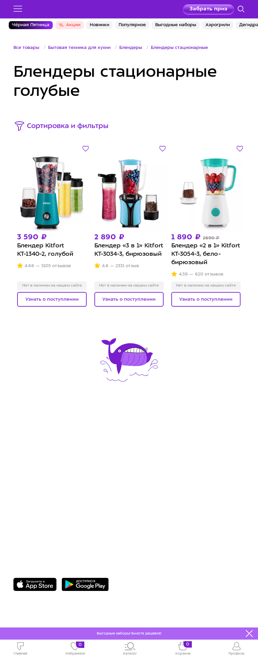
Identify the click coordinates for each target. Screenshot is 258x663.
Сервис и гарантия (42, 434)
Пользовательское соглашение (182, 475)
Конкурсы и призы (41, 464)
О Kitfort (147, 434)
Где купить (29, 454)
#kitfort (24, 475)
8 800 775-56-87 (40, 517)
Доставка (27, 443)
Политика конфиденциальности (183, 464)
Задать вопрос (39, 527)
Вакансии (148, 454)
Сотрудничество (159, 443)
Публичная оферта (163, 485)
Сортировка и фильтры (68, 126)
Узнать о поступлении (52, 299)
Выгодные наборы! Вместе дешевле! (129, 633)
